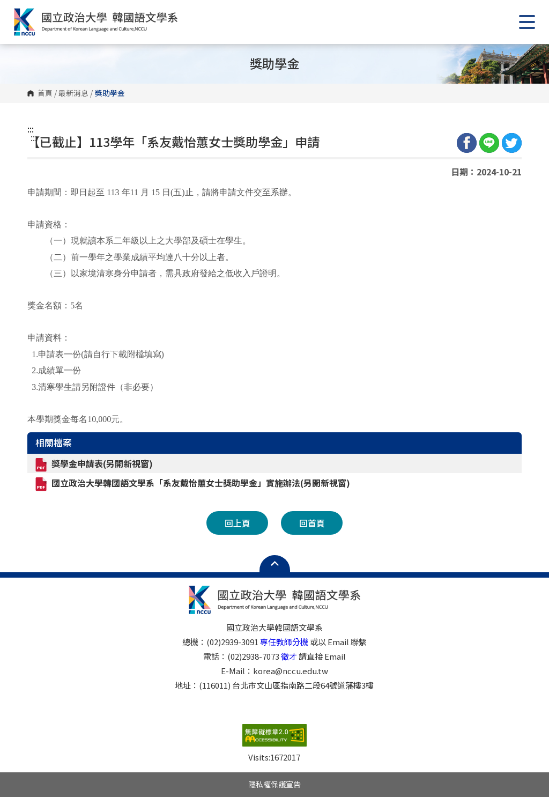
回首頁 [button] (312, 522)
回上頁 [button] (237, 522)
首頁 (45, 93)
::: (30, 128)
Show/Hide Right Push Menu (527, 22)
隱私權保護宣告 (274, 784)
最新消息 (73, 93)
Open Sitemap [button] (274, 563)
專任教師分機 (284, 641)
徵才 (289, 656)
